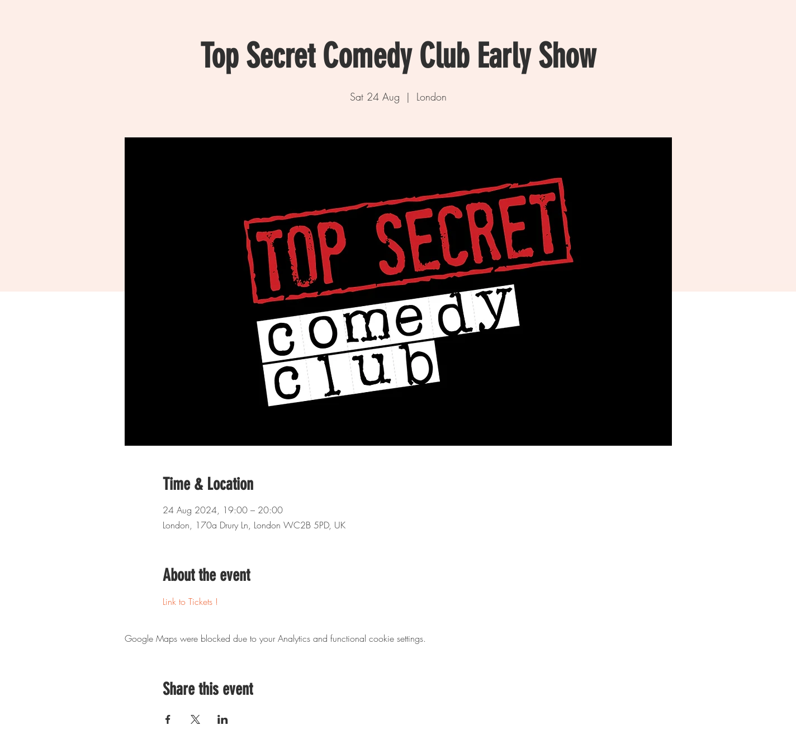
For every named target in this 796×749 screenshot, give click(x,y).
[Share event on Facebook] (168, 719)
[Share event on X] (195, 719)
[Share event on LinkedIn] (222, 719)
